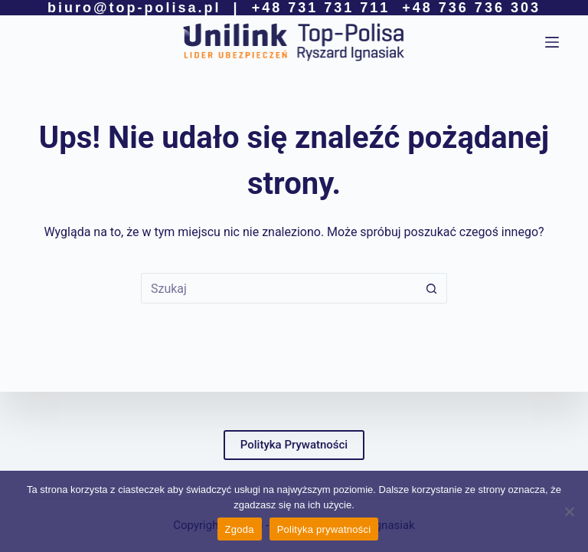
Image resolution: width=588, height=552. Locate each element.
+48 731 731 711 (321, 7)
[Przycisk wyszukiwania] (431, 288)
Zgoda (239, 529)
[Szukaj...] (278, 288)
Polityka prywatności (324, 529)
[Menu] (552, 42)
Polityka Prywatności (294, 445)
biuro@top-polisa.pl (134, 7)
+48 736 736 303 (471, 7)
